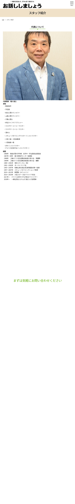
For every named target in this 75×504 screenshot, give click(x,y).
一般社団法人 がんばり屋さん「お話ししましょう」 (35, 4)
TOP (3, 20)
